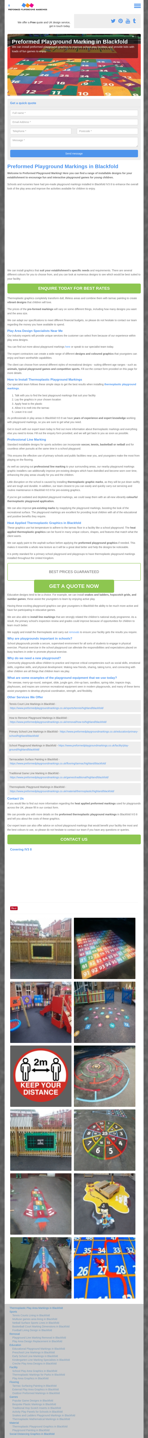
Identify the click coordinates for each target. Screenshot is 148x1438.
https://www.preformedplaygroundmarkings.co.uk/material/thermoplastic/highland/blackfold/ (62, 791)
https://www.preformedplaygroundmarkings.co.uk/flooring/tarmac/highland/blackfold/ (58, 763)
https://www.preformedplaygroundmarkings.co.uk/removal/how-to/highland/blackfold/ (58, 721)
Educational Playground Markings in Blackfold (38, 1348)
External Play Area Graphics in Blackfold (35, 1389)
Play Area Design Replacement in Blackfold (37, 1341)
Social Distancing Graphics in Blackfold (32, 1433)
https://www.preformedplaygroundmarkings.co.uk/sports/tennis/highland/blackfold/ (57, 708)
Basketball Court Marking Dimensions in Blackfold (41, 1326)
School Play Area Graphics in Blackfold (34, 1370)
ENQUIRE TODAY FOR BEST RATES (74, 288)
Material (14, 1422)
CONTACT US (73, 839)
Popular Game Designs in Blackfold (32, 1400)
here (67, 346)
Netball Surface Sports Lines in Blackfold (35, 1322)
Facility (14, 1367)
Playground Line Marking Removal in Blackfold (39, 1337)
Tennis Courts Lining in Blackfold (31, 1315)
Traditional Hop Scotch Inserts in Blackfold (36, 1408)
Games (14, 1396)
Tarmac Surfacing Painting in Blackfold (34, 1385)
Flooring (14, 1382)
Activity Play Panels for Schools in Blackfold (37, 1411)
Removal (15, 1333)
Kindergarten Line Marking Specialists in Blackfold (41, 1359)
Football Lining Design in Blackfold (32, 1330)
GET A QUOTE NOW (74, 586)
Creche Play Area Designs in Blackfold (34, 1363)
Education (15, 1345)
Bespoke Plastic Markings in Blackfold (34, 1404)
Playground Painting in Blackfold (31, 1430)
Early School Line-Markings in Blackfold (35, 1356)
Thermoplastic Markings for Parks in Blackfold (38, 1374)
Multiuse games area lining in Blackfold (34, 1319)
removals (74, 632)
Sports (13, 1311)
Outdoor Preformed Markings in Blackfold (36, 1393)
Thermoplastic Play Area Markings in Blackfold (36, 1307)
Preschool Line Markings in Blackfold (33, 1352)
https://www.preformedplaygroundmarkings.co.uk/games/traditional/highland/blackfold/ (59, 777)
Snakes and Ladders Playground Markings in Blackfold (43, 1415)
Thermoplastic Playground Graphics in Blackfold (40, 1426)
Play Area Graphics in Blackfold (30, 1378)
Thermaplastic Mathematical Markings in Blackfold (41, 1419)
